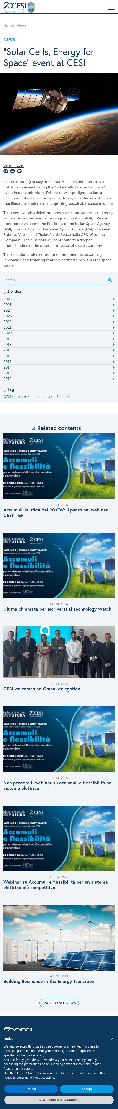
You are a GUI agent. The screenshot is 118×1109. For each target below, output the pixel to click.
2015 (7, 361)
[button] (112, 1038)
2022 (7, 322)
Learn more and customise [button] (59, 1099)
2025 (7, 305)
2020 (7, 333)
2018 (7, 344)
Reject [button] (31, 1089)
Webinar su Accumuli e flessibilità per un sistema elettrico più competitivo (55, 884)
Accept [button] (86, 1089)
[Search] (54, 280)
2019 (7, 339)
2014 (7, 367)
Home (8, 25)
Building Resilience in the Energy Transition (48, 981)
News (21, 25)
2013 (7, 373)
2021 (7, 327)
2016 (7, 356)
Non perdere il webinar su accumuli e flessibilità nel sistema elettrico (58, 785)
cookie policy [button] (35, 1055)
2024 (7, 310)
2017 (7, 350)
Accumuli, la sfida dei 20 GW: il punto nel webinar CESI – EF (55, 512)
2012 (7, 378)
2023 (7, 316)
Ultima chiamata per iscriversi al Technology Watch (57, 609)
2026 (7, 299)
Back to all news (59, 1003)
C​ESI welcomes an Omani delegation (41, 689)
